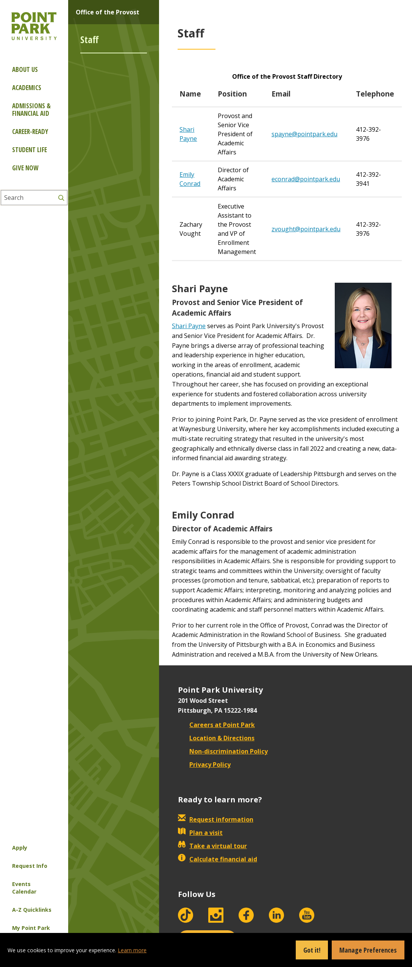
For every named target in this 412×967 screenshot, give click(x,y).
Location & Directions (216, 738)
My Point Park (31, 927)
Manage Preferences (368, 950)
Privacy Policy (204, 764)
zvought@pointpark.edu (306, 229)
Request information (215, 819)
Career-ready (30, 131)
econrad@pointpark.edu (306, 179)
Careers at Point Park (216, 725)
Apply (19, 847)
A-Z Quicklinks (32, 909)
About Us (25, 69)
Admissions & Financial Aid (31, 109)
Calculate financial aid (217, 859)
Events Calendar (24, 887)
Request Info (29, 865)
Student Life (29, 149)
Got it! (311, 950)
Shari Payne (189, 326)
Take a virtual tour (212, 846)
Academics (26, 87)
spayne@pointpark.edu (304, 134)
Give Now (25, 168)
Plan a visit (200, 832)
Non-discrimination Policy (223, 751)
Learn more (132, 950)
